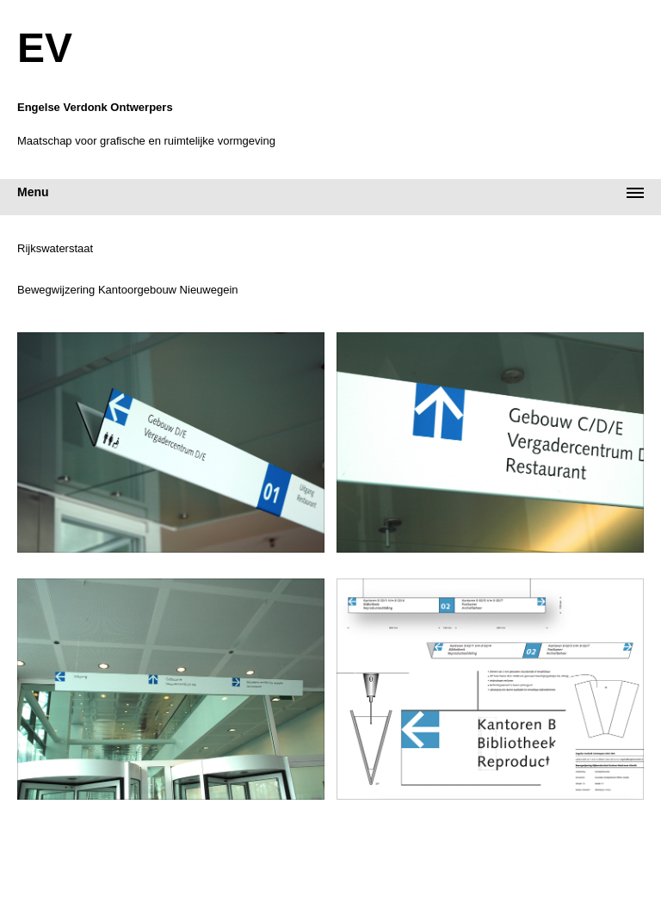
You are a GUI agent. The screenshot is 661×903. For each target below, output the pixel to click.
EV (44, 48)
